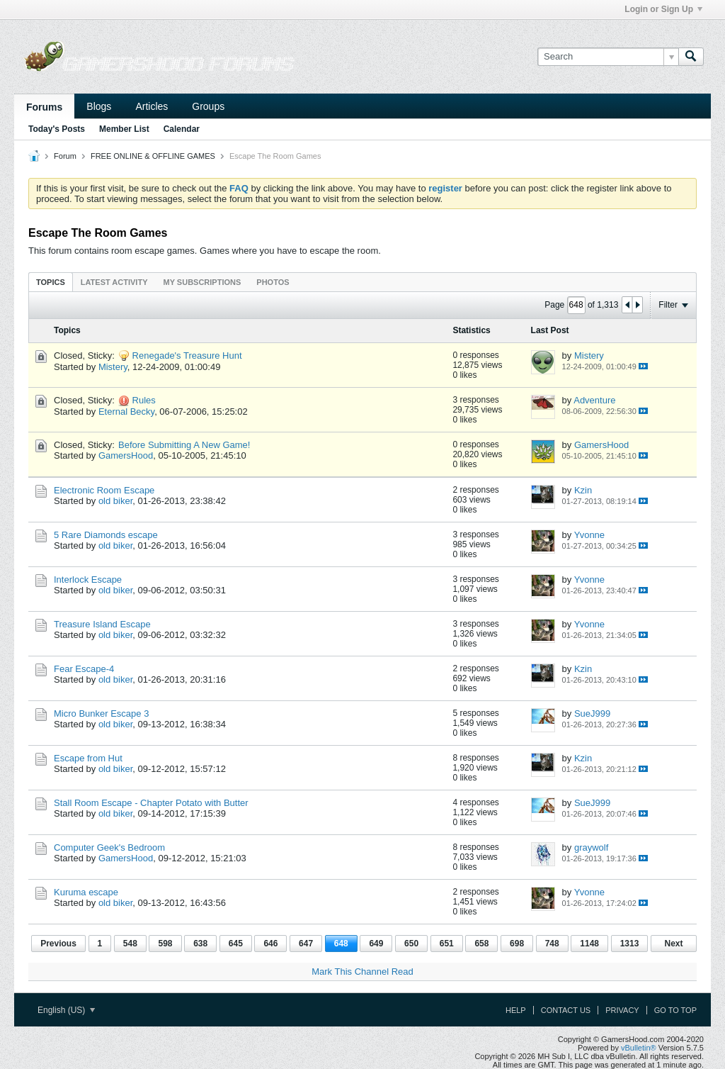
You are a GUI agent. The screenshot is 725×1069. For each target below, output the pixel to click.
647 (306, 943)
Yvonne (589, 535)
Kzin (583, 490)
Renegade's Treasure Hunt (187, 355)
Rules (144, 400)
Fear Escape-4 (84, 669)
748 (552, 943)
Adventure (594, 400)
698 (517, 943)
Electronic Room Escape (104, 490)
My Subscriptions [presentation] (202, 282)
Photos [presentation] (272, 282)
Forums (44, 107)
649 (376, 943)
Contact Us (566, 1010)
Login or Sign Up (663, 9)
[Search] (607, 56)
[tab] (50, 281)
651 (447, 943)
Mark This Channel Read (362, 971)
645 (236, 943)
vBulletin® (638, 1047)
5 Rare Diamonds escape (106, 535)
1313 (629, 943)
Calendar (182, 129)
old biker (115, 501)
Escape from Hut (88, 758)
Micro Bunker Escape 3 (101, 713)
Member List (124, 129)
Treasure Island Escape (102, 624)
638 (200, 943)
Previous (58, 943)
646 (270, 943)
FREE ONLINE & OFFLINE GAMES (153, 156)
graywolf (591, 847)
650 (411, 943)
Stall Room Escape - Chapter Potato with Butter (151, 802)
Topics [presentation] (50, 282)
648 (341, 943)
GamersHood (125, 455)
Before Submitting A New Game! (184, 445)
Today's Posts (56, 129)
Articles (151, 106)
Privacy (622, 1010)
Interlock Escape (88, 579)
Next (673, 943)
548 (130, 943)
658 (481, 943)
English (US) (66, 1010)
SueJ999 (592, 713)
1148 (589, 943)
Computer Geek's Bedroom (109, 847)
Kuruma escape (86, 892)
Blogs (98, 106)
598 (165, 943)
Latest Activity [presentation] (114, 282)
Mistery (112, 367)
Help (516, 1010)
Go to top (675, 1010)
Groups (208, 106)
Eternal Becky (126, 411)
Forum (65, 156)
